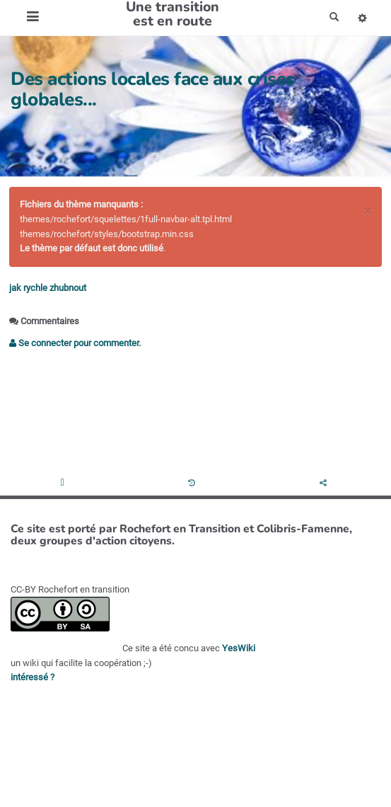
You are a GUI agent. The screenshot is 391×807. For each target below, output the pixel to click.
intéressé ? (32, 677)
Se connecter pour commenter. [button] (75, 343)
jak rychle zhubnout (47, 287)
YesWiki (238, 648)
